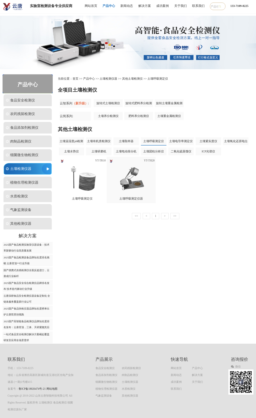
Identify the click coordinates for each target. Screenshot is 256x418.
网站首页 (91, 5)
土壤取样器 (126, 141)
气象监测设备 (18, 210)
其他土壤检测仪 (132, 78)
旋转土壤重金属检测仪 (169, 105)
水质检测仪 (17, 196)
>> (174, 216)
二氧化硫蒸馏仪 (181, 151)
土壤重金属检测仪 (169, 116)
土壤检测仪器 (18, 169)
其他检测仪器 (18, 224)
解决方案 (144, 5)
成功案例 (162, 5)
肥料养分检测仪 (138, 116)
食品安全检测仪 (20, 100)
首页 (75, 78)
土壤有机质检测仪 (99, 141)
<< (136, 216)
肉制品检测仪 (18, 141)
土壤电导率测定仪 (181, 141)
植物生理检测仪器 (22, 182)
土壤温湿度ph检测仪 (71, 142)
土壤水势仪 (71, 151)
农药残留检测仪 (20, 114)
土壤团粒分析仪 (153, 151)
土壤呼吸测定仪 (157, 78)
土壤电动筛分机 (126, 151)
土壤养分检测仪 (108, 116)
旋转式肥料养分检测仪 (138, 105)
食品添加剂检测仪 (22, 128)
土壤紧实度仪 (208, 141)
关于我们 (180, 5)
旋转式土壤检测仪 (108, 103)
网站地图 (51, 388)
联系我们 (198, 5)
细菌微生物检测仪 (22, 155)
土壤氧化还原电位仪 (236, 142)
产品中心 (109, 5)
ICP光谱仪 (208, 151)
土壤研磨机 (99, 151)
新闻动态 (126, 5)
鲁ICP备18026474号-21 (32, 388)
